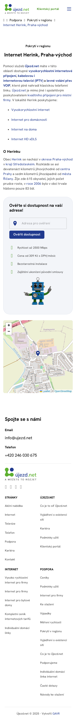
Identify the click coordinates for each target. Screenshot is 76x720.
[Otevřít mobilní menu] (69, 9)
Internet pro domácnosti (29, 120)
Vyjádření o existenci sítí (53, 517)
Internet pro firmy (16, 591)
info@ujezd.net (18, 437)
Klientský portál (48, 9)
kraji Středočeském (20, 164)
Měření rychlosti (50, 622)
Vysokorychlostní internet (30, 110)
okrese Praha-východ (57, 159)
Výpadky (45, 613)
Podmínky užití (49, 537)
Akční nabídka (14, 506)
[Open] (64, 223)
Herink (17, 159)
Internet (10, 514)
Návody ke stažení (52, 694)
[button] (38, 353)
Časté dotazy (48, 685)
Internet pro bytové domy (17, 602)
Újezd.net (32, 66)
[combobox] (40, 223)
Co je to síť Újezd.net (53, 506)
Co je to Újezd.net (51, 654)
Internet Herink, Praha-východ (25, 25)
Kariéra (10, 550)
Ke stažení (47, 604)
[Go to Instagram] (21, 487)
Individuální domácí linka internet (52, 674)
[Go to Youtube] (11, 487)
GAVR (56, 713)
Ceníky (44, 577)
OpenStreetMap (63, 391)
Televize (10, 523)
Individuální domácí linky (17, 630)
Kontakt (10, 559)
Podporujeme (48, 663)
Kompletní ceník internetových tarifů (18, 616)
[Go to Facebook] (16, 487)
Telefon (10, 532)
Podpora (16, 20)
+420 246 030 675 (21, 455)
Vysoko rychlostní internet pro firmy (16, 580)
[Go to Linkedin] (6, 487)
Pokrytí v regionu (39, 20)
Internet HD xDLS (24, 139)
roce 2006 (33, 183)
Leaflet (45, 391)
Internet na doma (24, 129)
